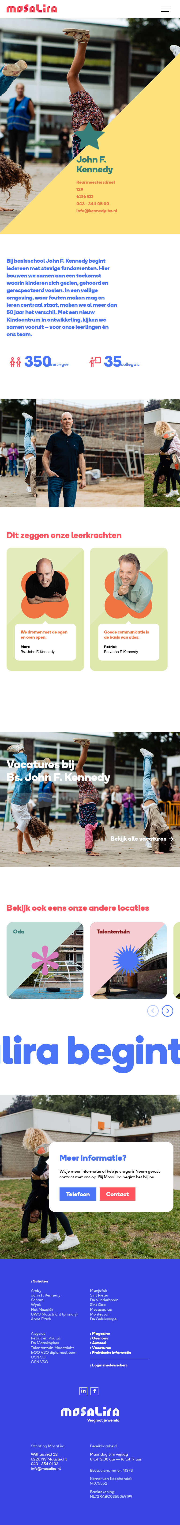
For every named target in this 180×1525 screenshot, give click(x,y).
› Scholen (39, 1281)
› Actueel (98, 1342)
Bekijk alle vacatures (138, 838)
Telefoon (78, 1193)
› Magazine (100, 1333)
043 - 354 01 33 (44, 1463)
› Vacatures (100, 1347)
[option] (90, 126)
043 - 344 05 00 (92, 203)
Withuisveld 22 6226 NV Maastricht (49, 1456)
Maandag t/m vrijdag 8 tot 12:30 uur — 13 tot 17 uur (115, 1456)
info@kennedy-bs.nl (96, 210)
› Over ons (99, 1338)
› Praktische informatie (110, 1352)
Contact (117, 1193)
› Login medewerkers (109, 1365)
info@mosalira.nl (46, 1468)
